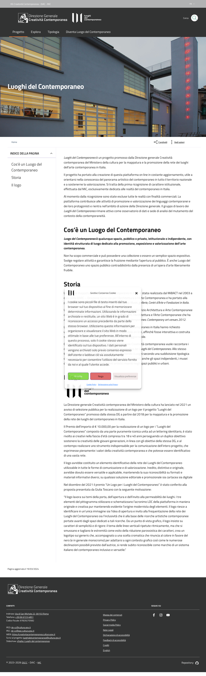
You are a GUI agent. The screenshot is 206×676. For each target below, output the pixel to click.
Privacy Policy (109, 620)
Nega (100, 376)
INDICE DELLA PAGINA (24, 153)
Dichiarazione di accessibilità (116, 635)
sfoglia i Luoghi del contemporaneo (33, 641)
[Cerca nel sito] (194, 18)
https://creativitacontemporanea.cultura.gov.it (33, 634)
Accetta (78, 376)
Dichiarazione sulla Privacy (108, 384)
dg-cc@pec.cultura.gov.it (22, 631)
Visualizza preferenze (125, 376)
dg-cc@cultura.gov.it (21, 627)
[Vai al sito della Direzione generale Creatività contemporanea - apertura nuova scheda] (32, 588)
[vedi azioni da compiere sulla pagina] (177, 142)
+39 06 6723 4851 (24, 617)
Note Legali (108, 630)
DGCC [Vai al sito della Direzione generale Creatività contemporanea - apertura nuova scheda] (24, 662)
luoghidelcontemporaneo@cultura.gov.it (42, 638)
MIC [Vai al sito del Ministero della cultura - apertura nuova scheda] (39, 662)
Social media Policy (112, 625)
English (106, 650)
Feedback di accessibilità (114, 640)
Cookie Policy (91, 384)
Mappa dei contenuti (112, 615)
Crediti (106, 645)
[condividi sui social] (160, 142)
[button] (136, 293)
